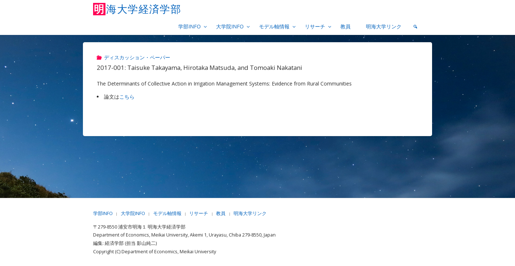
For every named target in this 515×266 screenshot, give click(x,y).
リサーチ (198, 213)
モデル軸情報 (167, 213)
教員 (220, 213)
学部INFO (103, 213)
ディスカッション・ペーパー (137, 57)
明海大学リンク (250, 213)
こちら (127, 96)
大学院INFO (133, 213)
